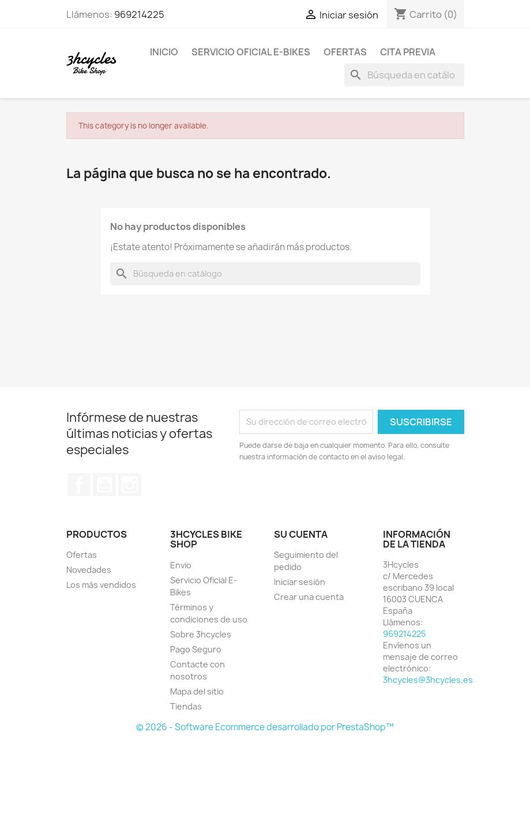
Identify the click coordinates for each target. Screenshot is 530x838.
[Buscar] (404, 74)
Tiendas (186, 706)
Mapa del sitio (197, 691)
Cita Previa (407, 52)
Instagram (129, 484)
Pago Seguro (195, 649)
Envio (180, 565)
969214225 (139, 14)
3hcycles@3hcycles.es (428, 679)
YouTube (104, 484)
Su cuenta (301, 534)
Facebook (79, 484)
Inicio (164, 52)
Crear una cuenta (309, 596)
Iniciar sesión (299, 581)
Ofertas (345, 52)
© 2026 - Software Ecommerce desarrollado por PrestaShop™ (265, 727)
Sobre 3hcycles (200, 634)
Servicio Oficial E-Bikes (250, 52)
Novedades (88, 569)
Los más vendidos (101, 584)
